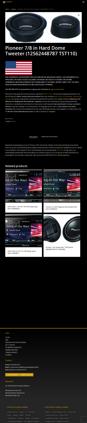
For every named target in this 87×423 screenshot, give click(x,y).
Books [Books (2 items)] (9, 415)
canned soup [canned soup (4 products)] (72, 412)
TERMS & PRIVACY (11, 352)
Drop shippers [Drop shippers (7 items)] (35, 418)
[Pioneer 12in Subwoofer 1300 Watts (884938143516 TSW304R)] (62, 229)
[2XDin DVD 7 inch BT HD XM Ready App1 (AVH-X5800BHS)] (23, 186)
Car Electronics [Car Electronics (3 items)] (11, 418)
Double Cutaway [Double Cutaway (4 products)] (63, 418)
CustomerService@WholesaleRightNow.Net (23, 367)
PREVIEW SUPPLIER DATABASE (15, 342)
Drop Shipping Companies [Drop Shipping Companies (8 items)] (14, 421)
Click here (60, 150)
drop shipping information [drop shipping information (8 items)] (31, 421)
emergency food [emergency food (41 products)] (50, 421)
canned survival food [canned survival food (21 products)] (51, 415)
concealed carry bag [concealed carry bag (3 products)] (51, 418)
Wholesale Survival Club (13, 390)
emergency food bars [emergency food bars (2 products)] (63, 421)
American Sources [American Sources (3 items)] (12, 412)
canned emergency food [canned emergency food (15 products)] (59, 412)
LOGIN (7, 337)
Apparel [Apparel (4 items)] (21, 412)
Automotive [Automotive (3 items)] (31, 412)
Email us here (47, 94)
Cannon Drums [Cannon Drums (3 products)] (63, 415)
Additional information (49, 137)
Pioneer (13, 9)
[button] (84, 2)
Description (33, 137)
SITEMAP (8, 355)
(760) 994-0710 (15, 365)
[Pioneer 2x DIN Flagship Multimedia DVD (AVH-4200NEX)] (62, 186)
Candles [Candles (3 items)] (21, 415)
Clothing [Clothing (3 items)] (27, 418)
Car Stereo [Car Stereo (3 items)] (20, 418)
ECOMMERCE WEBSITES (13, 347)
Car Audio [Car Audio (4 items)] (28, 415)
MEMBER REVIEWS (11, 350)
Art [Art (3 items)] (26, 412)
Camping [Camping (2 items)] (15, 415)
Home (7, 9)
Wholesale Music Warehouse (15, 393)
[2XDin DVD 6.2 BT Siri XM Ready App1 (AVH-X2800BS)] (23, 231)
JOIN (6, 340)
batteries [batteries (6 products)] (48, 412)
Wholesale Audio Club (12, 395)
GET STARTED (10, 345)
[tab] (33, 136)
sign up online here (57, 89)
